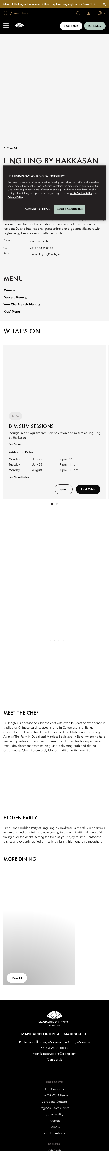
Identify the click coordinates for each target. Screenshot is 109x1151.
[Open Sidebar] (6, 26)
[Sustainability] (54, 1114)
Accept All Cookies (70, 208)
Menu (9, 290)
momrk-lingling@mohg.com (46, 254)
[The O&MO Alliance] (54, 1095)
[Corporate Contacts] (54, 1101)
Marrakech (21, 13)
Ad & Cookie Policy (81, 193)
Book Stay (94, 26)
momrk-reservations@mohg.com (54, 1053)
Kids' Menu (13, 311)
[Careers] (55, 1127)
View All (12, 148)
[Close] (104, 4)
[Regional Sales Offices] (54, 1108)
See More (15, 444)
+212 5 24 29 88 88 (41, 248)
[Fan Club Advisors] (54, 1133)
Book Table (71, 26)
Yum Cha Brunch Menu (21, 304)
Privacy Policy (15, 197)
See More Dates (19, 477)
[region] (54, 192)
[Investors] (54, 1120)
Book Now (89, 4)
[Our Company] (54, 1089)
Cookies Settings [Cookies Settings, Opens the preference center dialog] (37, 208)
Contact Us (54, 1059)
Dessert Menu (15, 297)
